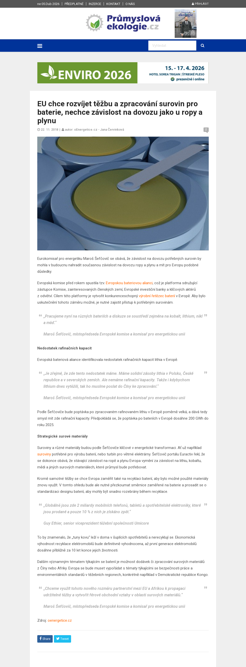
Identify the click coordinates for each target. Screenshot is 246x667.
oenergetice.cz (60, 620)
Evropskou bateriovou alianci (129, 283)
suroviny (44, 454)
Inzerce (95, 4)
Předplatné (74, 4)
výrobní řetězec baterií (157, 296)
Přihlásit (200, 3)
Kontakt (113, 4)
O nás (130, 4)
